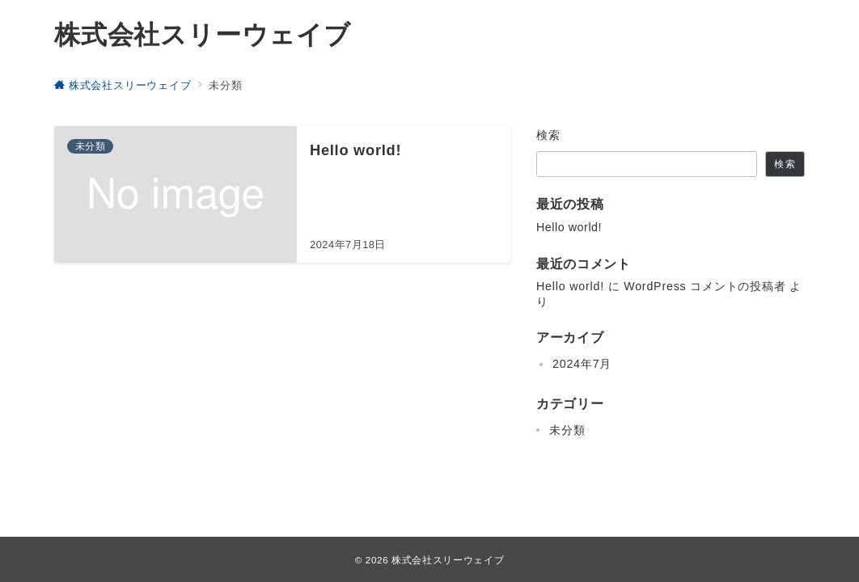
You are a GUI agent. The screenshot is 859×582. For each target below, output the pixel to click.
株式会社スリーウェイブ (202, 35)
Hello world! (569, 227)
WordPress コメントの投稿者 (704, 286)
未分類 (567, 430)
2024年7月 (581, 363)
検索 (548, 135)
